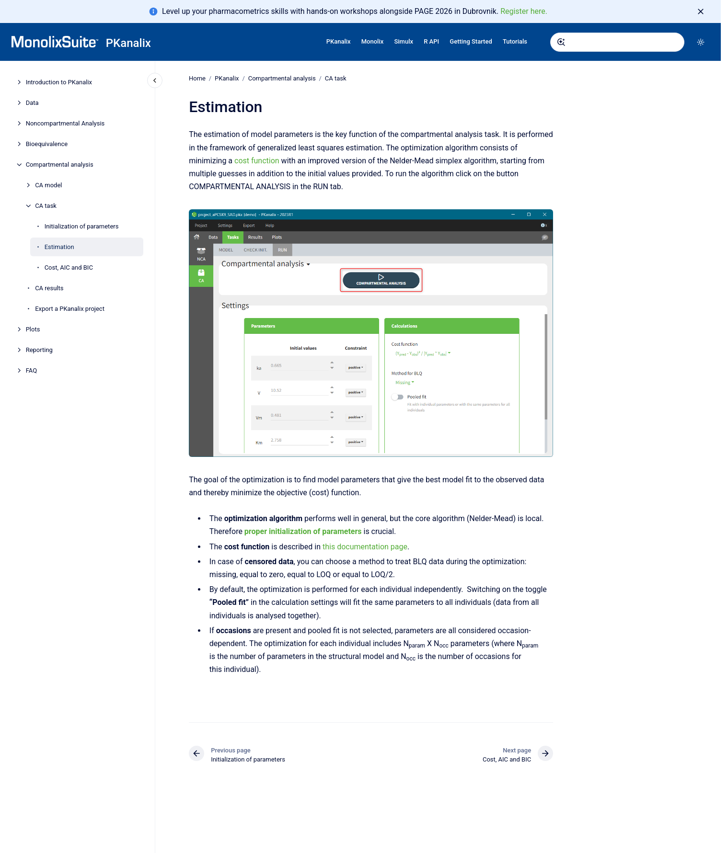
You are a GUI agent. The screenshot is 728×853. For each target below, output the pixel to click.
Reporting (39, 349)
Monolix (372, 41)
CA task (46, 205)
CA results (49, 288)
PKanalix (128, 43)
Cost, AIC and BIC (69, 267)
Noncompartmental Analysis (65, 123)
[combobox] (617, 42)
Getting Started (471, 41)
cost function (256, 160)
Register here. (523, 11)
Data (32, 102)
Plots (33, 329)
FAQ (31, 370)
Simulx (403, 41)
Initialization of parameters (82, 226)
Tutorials (515, 41)
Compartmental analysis (59, 164)
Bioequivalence (47, 144)
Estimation (59, 246)
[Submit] (561, 42)
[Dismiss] (700, 11)
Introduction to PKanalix (59, 82)
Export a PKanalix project (69, 308)
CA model (48, 185)
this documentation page (365, 546)
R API (431, 41)
